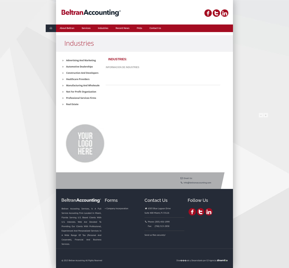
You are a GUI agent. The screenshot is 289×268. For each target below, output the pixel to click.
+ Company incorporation (116, 208)
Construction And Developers (80, 72)
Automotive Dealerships (77, 66)
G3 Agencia (211, 260)
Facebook (208, 13)
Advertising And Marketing (79, 60)
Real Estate (70, 104)
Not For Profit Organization (79, 91)
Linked (224, 13)
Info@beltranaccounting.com (197, 182)
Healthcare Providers (75, 79)
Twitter (216, 13)
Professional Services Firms (79, 98)
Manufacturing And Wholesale (81, 85)
